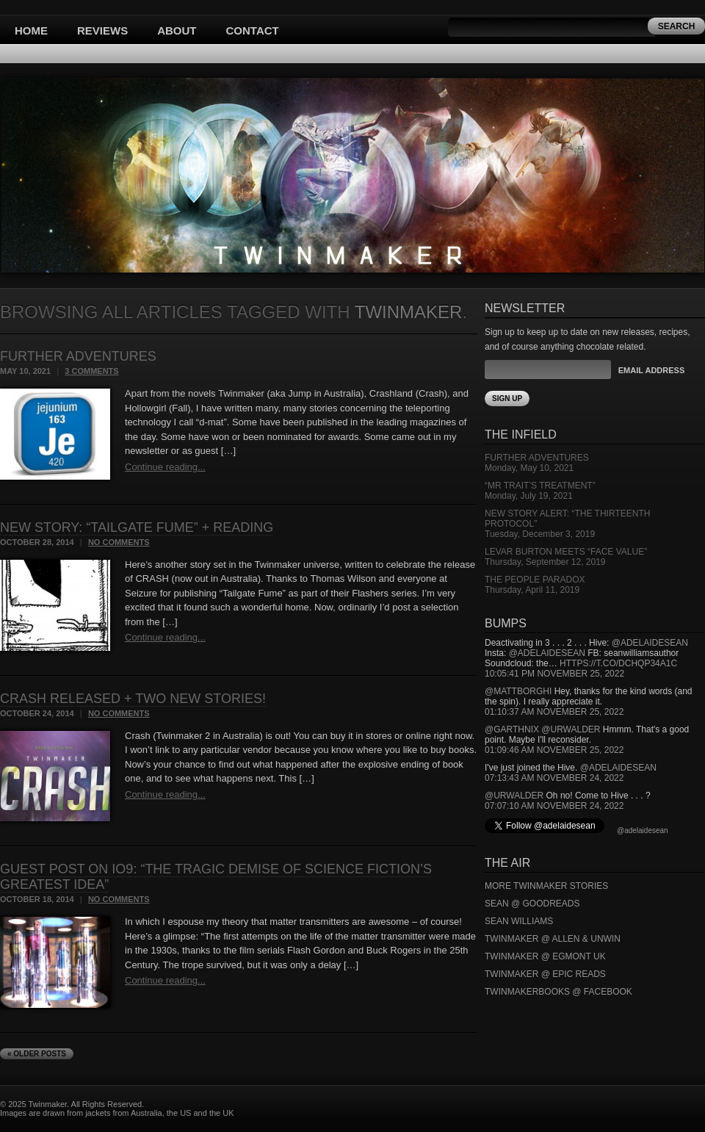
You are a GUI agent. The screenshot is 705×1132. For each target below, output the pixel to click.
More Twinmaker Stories (546, 886)
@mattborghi (518, 691)
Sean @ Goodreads (532, 903)
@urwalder (570, 729)
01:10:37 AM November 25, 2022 (554, 712)
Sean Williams (519, 921)
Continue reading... (165, 466)
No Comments (119, 542)
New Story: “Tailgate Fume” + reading (136, 527)
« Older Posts (36, 1054)
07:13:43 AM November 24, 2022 (554, 778)
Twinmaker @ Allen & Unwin (553, 939)
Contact (252, 30)
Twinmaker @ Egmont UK (545, 956)
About (176, 30)
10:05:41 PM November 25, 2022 (554, 673)
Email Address (651, 370)
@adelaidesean (650, 643)
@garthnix (512, 729)
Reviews (102, 30)
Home (31, 30)
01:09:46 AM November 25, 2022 (554, 750)
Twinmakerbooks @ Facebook (558, 992)
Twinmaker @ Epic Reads (545, 974)
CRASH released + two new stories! (133, 698)
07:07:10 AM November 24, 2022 (554, 806)
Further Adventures (78, 356)
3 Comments (91, 371)
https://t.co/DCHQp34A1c (618, 663)
